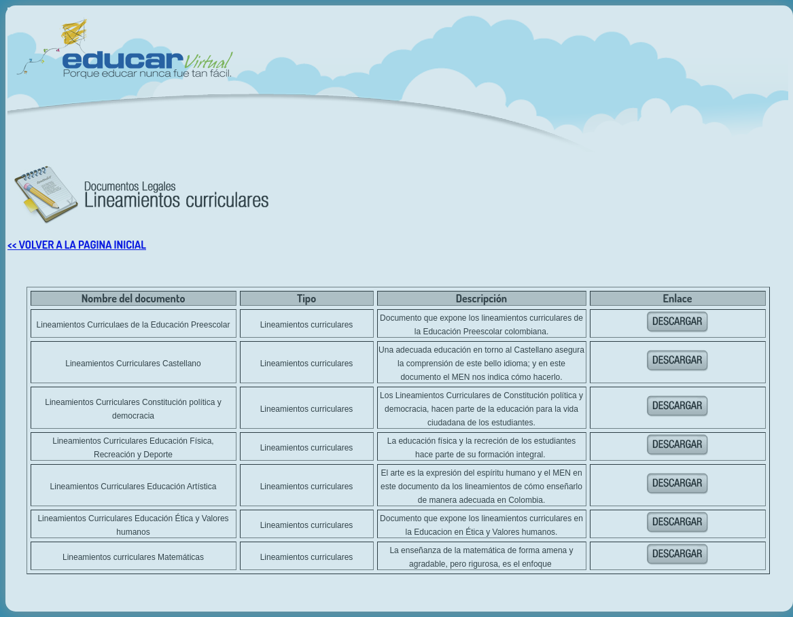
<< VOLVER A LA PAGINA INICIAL (76, 244)
